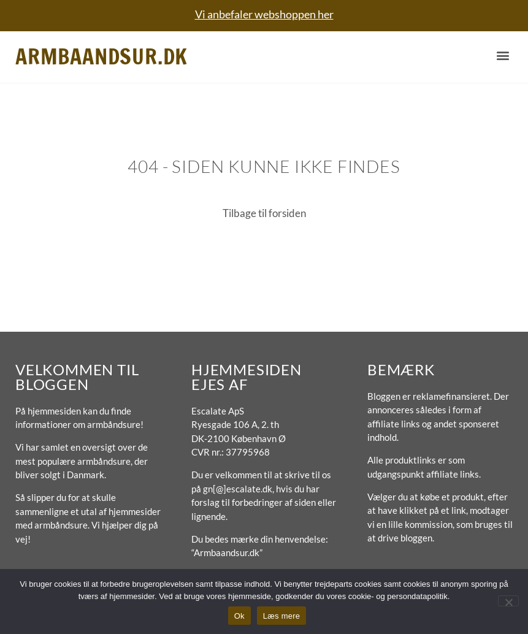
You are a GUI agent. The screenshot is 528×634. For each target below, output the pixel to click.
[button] (502, 55)
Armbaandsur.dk (101, 56)
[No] (508, 600)
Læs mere (281, 616)
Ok (239, 616)
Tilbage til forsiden (264, 213)
